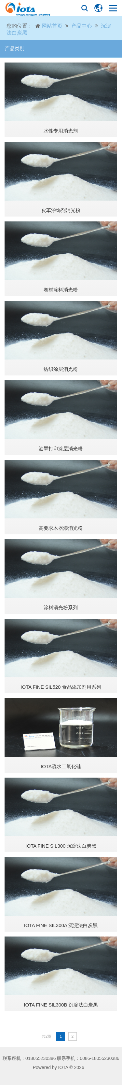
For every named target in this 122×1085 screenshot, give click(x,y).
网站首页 (52, 26)
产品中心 (81, 26)
